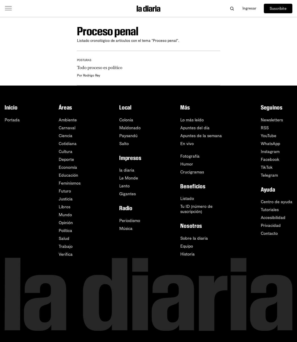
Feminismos (70, 183)
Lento (124, 186)
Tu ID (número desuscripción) (196, 209)
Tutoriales (270, 209)
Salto (124, 143)
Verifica (66, 254)
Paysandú (128, 135)
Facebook (270, 159)
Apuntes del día (195, 127)
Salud (64, 238)
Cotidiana (68, 143)
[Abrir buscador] (232, 8)
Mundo (65, 214)
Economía (68, 167)
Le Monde (128, 178)
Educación (68, 175)
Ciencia (65, 135)
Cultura (65, 151)
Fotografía (190, 156)
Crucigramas (192, 172)
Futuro (65, 191)
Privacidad (271, 225)
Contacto (269, 233)
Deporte (66, 159)
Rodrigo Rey (91, 75)
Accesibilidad (273, 217)
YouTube (268, 135)
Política (65, 230)
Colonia (126, 120)
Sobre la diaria (194, 238)
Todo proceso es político (99, 67)
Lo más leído (192, 120)
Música (125, 228)
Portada (12, 120)
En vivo (187, 143)
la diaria (126, 170)
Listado (187, 198)
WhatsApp (270, 143)
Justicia (66, 199)
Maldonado (130, 127)
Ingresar (249, 8)
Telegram (269, 175)
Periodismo (129, 220)
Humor (186, 164)
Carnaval (67, 127)
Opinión (66, 222)
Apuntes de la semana (201, 135)
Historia (187, 254)
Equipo (186, 246)
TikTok (267, 167)
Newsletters (272, 120)
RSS (265, 127)
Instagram (270, 151)
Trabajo (66, 246)
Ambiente (68, 120)
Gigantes (127, 193)
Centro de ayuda (276, 201)
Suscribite (278, 8)
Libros (64, 206)
